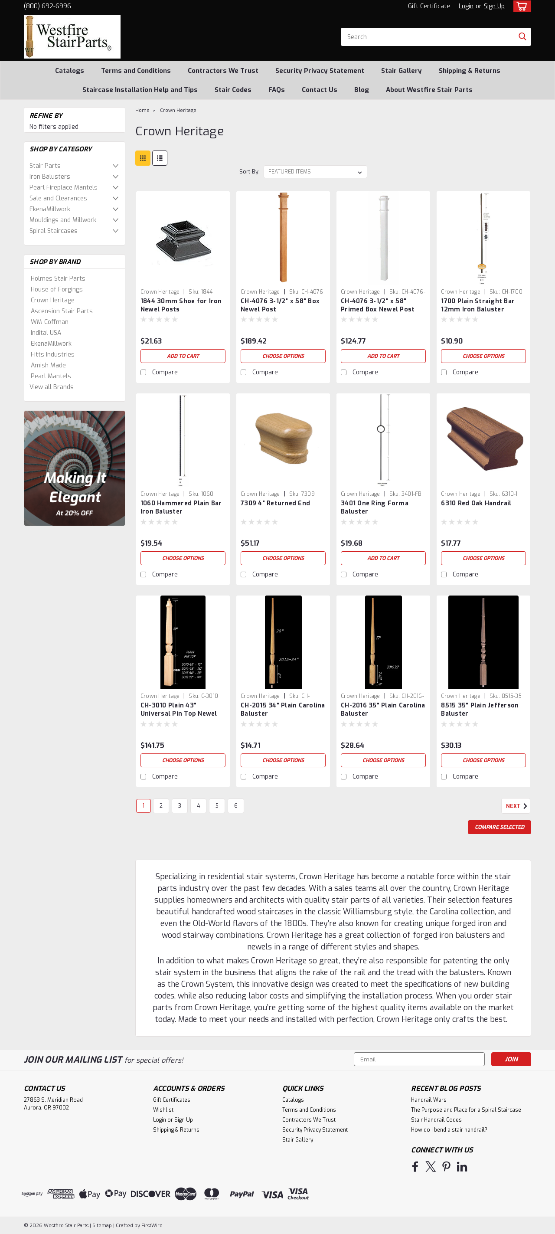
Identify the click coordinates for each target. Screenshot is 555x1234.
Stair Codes (233, 89)
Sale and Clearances (58, 198)
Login (466, 6)
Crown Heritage (53, 300)
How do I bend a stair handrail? (449, 1129)
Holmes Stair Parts (58, 279)
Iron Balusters (49, 177)
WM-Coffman (50, 322)
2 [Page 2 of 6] (161, 805)
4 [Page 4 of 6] (198, 805)
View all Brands (51, 387)
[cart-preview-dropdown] (520, 6)
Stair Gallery (401, 70)
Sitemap (102, 1225)
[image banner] (74, 468)
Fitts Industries (53, 354)
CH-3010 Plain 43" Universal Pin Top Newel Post (178, 713)
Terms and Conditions (136, 70)
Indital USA (46, 333)
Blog (361, 89)
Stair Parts (45, 166)
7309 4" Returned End (275, 503)
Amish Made (48, 365)
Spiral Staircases (53, 231)
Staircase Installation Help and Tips (140, 89)
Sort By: (249, 171)
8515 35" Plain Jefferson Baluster (480, 709)
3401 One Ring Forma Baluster (374, 507)
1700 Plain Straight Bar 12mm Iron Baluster (478, 305)
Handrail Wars (429, 1100)
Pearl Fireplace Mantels (63, 187)
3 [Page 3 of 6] (179, 805)
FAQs (276, 89)
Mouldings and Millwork (62, 220)
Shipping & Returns (469, 70)
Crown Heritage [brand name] (160, 291)
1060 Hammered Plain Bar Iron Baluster (181, 507)
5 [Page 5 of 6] (217, 805)
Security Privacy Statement (319, 70)
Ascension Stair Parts (62, 311)
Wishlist (163, 1109)
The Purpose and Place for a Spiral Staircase (466, 1109)
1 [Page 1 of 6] (143, 805)
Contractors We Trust (223, 70)
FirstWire (151, 1225)
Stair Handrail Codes (436, 1119)
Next (518, 806)
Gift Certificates (171, 1100)
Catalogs (69, 70)
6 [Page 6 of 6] (236, 805)
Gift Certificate (429, 6)
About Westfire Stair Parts (429, 89)
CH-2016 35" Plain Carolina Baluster (383, 709)
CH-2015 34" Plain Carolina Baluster (283, 709)
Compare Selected (499, 827)
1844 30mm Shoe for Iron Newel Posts (181, 305)
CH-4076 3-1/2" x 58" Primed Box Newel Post (378, 305)
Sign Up (494, 6)
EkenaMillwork (49, 209)
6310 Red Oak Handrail (476, 503)
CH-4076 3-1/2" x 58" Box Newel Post (280, 305)
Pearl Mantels (51, 376)
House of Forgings (57, 289)
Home (142, 110)
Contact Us (319, 89)
